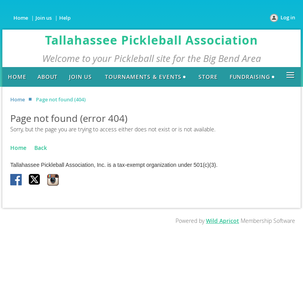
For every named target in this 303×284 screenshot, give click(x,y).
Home (20, 17)
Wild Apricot (222, 220)
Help (65, 17)
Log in (288, 17)
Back (40, 147)
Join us (44, 17)
